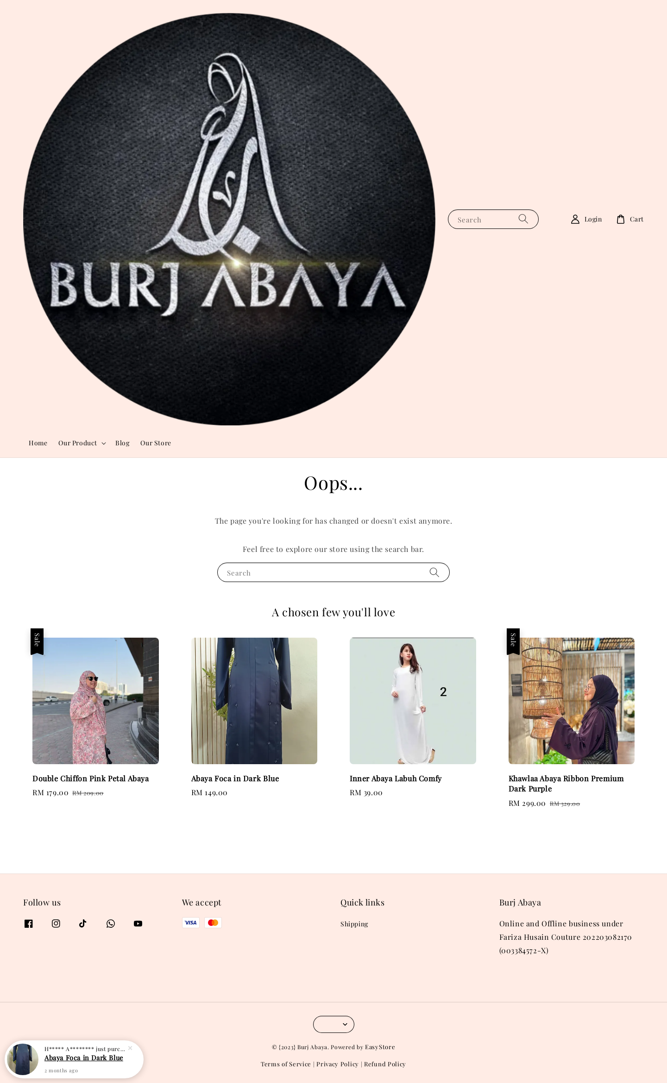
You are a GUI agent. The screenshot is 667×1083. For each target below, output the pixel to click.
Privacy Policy (337, 1064)
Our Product (77, 443)
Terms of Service (286, 1064)
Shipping (354, 924)
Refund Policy (385, 1064)
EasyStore (380, 1047)
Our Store (155, 442)
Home (38, 442)
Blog (122, 442)
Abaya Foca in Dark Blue (84, 1057)
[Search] (523, 219)
